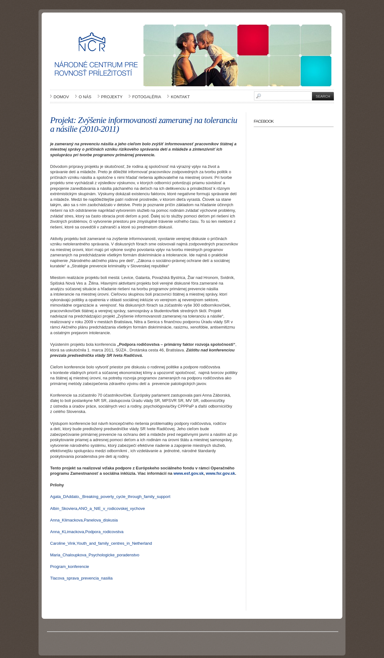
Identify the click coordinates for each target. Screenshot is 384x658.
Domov (61, 96)
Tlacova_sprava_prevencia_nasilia (81, 578)
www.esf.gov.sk (189, 473)
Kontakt (180, 96)
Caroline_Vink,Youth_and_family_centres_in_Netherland (101, 543)
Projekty (112, 96)
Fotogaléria (146, 96)
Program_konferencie (69, 566)
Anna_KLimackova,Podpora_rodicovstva (86, 531)
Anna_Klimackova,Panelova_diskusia (84, 520)
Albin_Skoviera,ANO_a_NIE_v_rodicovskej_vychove (97, 508)
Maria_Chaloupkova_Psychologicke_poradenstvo (94, 555)
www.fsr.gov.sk (220, 473)
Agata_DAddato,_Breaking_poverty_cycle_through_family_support (110, 496)
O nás (85, 96)
